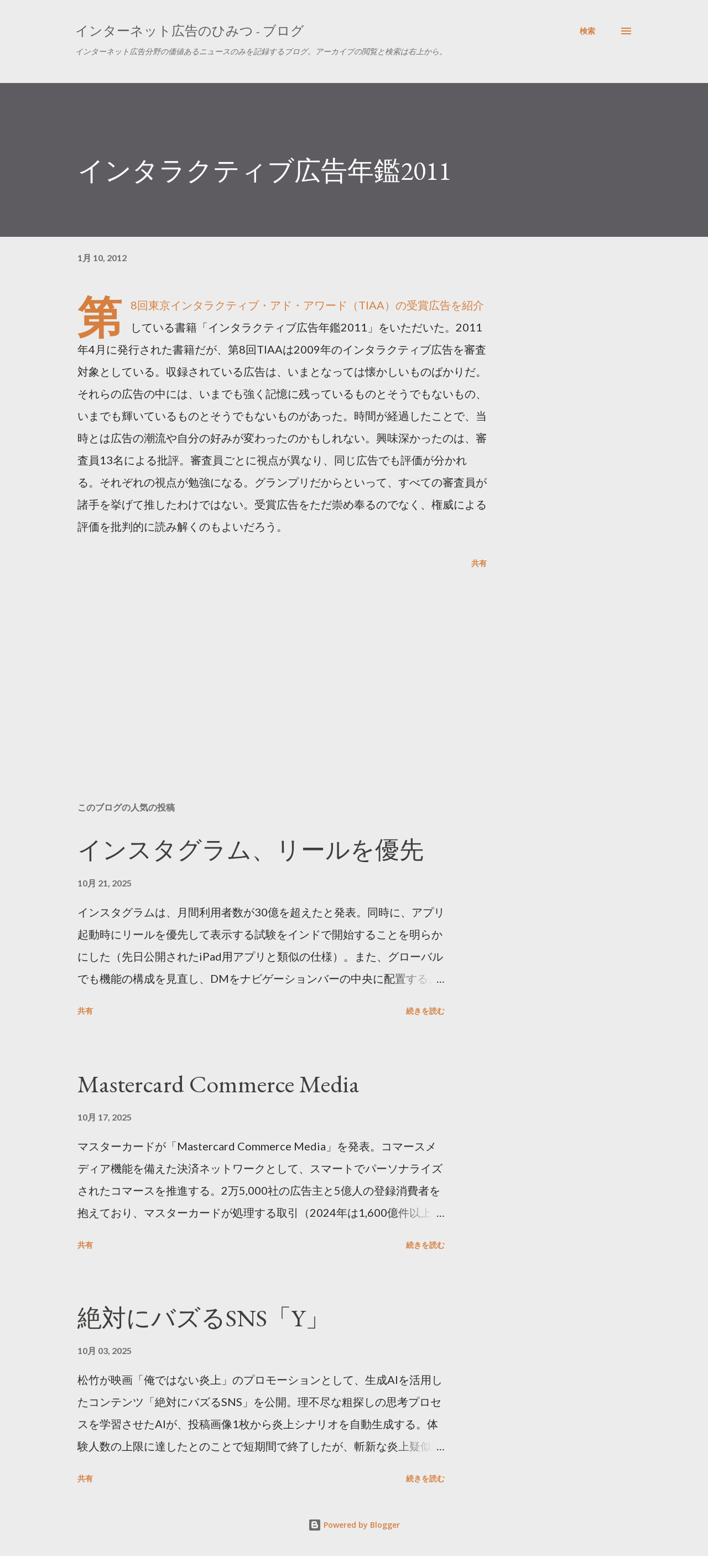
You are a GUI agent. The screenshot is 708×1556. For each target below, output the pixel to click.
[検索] (587, 31)
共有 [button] (479, 563)
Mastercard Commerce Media (218, 1083)
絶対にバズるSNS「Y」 (203, 1318)
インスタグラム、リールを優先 (250, 849)
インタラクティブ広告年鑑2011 (264, 170)
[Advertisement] (264, 664)
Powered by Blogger (354, 1524)
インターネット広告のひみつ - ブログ (189, 30)
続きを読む (425, 1010)
